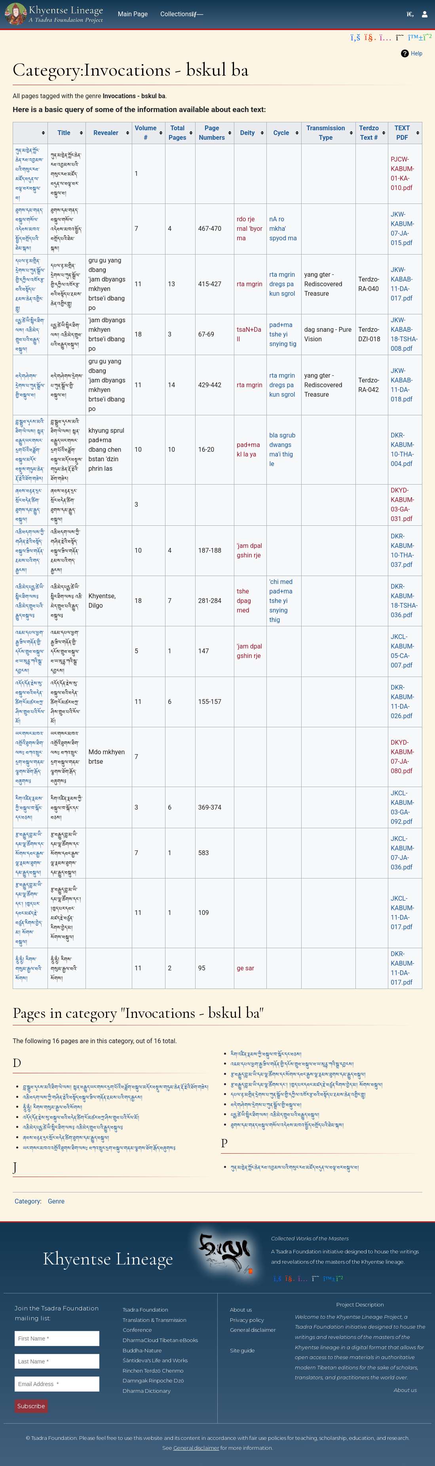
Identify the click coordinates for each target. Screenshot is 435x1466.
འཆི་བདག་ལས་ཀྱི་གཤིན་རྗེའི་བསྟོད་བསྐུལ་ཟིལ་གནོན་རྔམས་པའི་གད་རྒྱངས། (30, 550)
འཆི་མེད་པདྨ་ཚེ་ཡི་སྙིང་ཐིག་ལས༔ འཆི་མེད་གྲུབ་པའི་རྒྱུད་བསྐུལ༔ (73, 1127)
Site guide (247, 1351)
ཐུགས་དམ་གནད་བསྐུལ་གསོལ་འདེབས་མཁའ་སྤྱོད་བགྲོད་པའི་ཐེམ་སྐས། (29, 228)
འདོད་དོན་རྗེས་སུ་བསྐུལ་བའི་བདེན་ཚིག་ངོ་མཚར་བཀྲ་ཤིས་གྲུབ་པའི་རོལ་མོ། (30, 701)
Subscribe (31, 1406)
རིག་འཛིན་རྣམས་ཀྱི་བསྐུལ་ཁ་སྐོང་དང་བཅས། (29, 807)
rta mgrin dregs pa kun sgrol (282, 284)
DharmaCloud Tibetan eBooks (165, 1340)
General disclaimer (196, 1448)
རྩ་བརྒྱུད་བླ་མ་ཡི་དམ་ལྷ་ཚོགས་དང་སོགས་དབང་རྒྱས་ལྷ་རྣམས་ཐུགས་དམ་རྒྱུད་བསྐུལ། (29, 853)
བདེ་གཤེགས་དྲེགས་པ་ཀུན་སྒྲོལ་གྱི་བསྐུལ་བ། (30, 385)
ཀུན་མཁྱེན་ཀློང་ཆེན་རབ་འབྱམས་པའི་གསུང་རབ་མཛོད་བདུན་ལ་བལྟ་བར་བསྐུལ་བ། (295, 1167)
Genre (56, 1201)
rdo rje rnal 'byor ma (249, 228)
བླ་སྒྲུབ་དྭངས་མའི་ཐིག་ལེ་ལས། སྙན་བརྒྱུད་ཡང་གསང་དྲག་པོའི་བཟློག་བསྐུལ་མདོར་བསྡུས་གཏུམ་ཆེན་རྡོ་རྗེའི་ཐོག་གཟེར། (29, 449)
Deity (247, 133)
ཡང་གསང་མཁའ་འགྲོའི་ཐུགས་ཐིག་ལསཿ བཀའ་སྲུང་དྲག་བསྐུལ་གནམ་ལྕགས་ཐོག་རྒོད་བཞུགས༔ (99, 1147)
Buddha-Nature (147, 1351)
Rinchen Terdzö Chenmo (157, 1371)
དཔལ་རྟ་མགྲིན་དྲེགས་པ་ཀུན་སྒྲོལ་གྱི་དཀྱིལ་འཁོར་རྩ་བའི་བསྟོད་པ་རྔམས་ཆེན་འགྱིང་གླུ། (298, 1094)
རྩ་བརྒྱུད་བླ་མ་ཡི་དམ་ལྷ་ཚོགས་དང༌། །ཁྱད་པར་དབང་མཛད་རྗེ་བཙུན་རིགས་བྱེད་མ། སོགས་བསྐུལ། (28, 912)
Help (416, 53)
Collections (180, 14)
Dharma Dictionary (151, 1391)
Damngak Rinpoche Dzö (158, 1381)
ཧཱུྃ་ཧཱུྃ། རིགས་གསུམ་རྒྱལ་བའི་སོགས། (28, 968)
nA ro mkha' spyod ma (282, 228)
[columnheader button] (30, 133)
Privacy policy (251, 1320)
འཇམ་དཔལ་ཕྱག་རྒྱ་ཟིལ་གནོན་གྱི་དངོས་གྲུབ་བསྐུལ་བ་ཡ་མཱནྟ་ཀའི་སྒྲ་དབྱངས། (29, 651)
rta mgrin (249, 284)
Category (27, 1201)
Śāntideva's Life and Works (159, 1360)
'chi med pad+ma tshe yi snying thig (281, 601)
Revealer (105, 133)
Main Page (133, 14)
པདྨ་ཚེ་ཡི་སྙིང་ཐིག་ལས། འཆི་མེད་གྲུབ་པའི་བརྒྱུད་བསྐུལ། (275, 1114)
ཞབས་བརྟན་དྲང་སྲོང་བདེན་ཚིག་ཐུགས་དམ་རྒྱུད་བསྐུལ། (66, 1137)
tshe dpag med (244, 601)
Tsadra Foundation (150, 1310)
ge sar (245, 968)
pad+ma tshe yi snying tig (282, 334)
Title (63, 133)
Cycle (281, 133)
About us (245, 1310)
